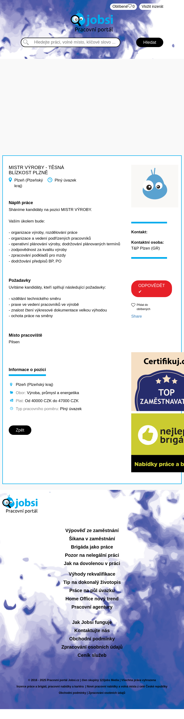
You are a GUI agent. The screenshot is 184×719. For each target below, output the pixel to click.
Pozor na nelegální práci (92, 555)
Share (136, 316)
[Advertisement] (92, 92)
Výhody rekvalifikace (92, 574)
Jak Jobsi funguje (92, 622)
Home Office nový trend (92, 598)
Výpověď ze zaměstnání (92, 530)
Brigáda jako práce (92, 546)
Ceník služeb (92, 655)
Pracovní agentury (92, 607)
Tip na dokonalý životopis (92, 582)
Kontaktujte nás (92, 630)
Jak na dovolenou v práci (92, 563)
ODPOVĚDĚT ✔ (151, 288)
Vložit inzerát (152, 6)
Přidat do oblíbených (143, 307)
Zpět (20, 430)
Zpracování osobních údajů (92, 647)
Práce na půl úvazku (91, 590)
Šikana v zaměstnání (92, 538)
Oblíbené (123, 6)
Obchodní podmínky (92, 638)
